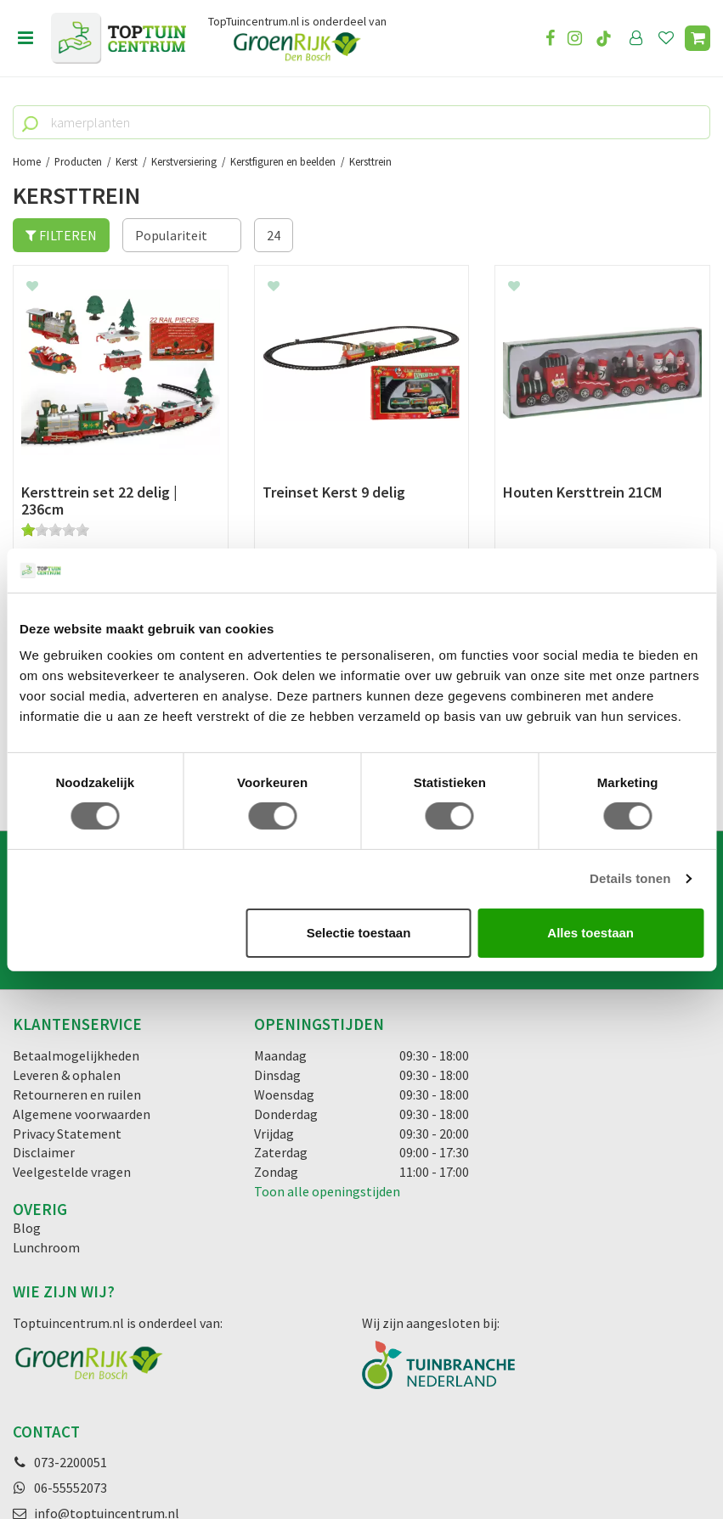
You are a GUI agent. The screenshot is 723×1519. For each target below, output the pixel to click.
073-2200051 (70, 1277)
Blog (27, 1042)
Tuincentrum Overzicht (464, 1458)
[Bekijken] (697, 38)
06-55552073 (70, 1302)
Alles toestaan (590, 932)
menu (25, 38)
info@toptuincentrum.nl (106, 1327)
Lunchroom (46, 1061)
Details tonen (630, 878)
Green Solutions (356, 1458)
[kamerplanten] (361, 122)
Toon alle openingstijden (327, 1006)
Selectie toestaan (359, 932)
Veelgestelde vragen (72, 986)
